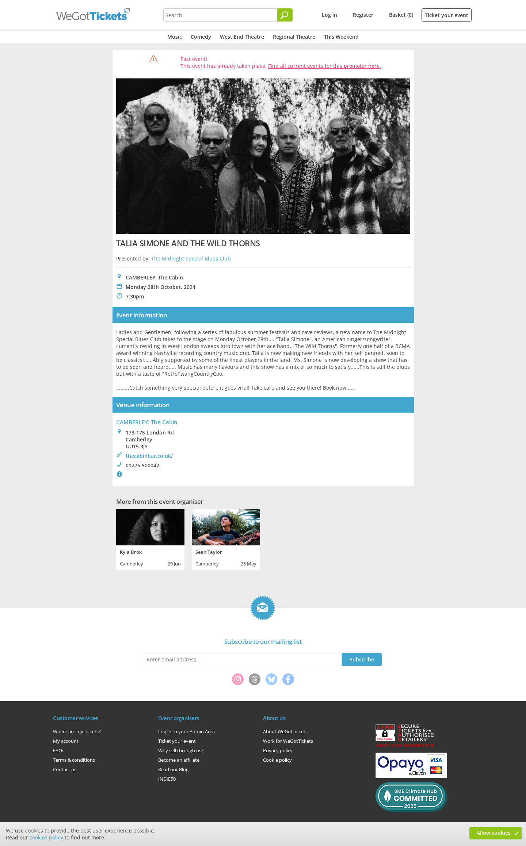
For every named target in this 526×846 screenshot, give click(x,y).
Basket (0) (401, 14)
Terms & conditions (74, 760)
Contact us (64, 769)
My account (66, 741)
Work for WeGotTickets (288, 741)
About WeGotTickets (285, 731)
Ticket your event (446, 15)
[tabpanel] (150, 538)
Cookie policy (277, 760)
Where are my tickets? (77, 731)
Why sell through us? (180, 750)
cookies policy (46, 837)
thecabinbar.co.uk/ (149, 455)
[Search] (285, 15)
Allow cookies (494, 832)
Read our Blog (173, 769)
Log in (329, 14)
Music (174, 36)
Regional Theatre (294, 36)
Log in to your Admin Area (186, 731)
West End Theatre (242, 36)
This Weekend (341, 36)
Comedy (201, 36)
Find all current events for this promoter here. (324, 65)
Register (363, 14)
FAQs (58, 750)
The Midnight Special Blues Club (191, 258)
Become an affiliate (178, 760)
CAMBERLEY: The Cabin (147, 422)
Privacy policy (278, 750)
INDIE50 (167, 779)
